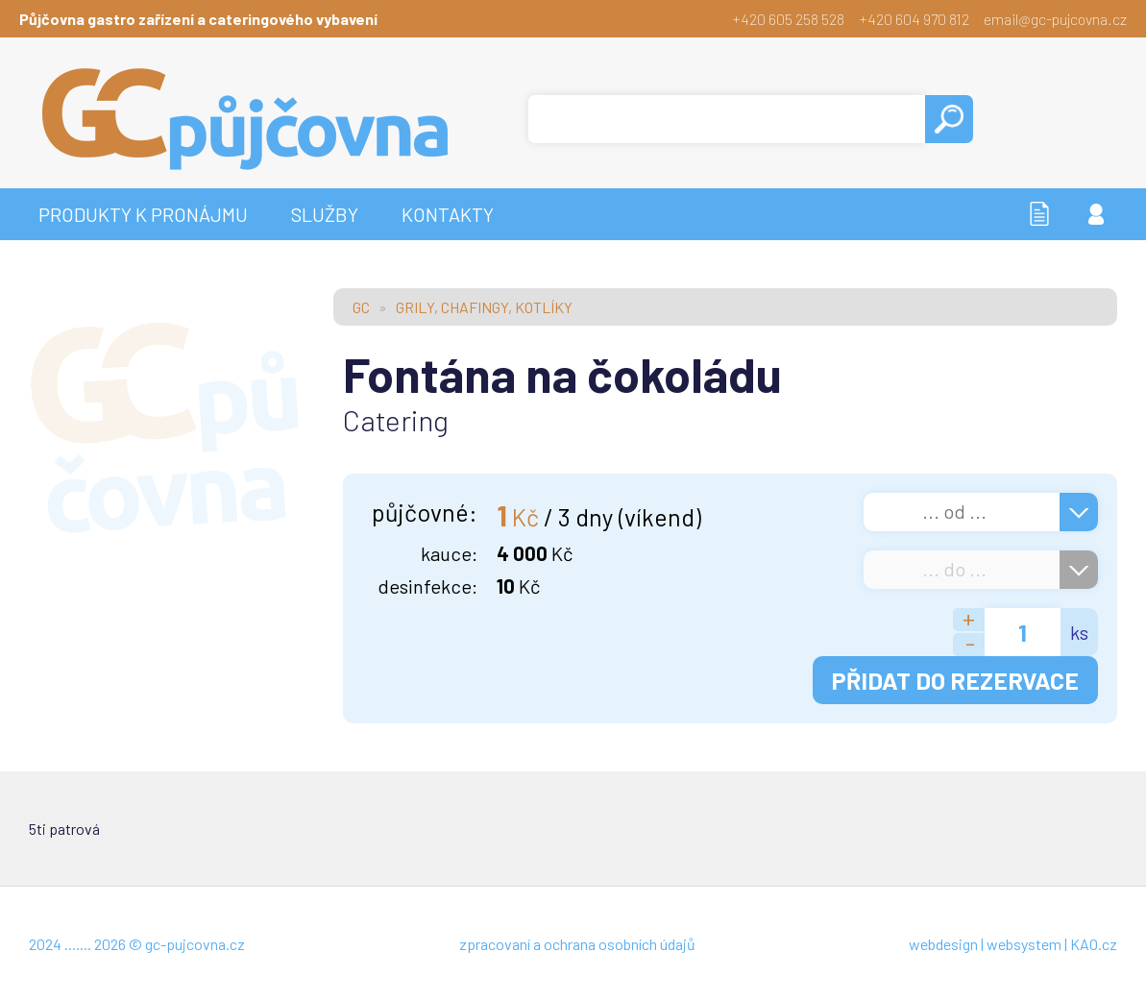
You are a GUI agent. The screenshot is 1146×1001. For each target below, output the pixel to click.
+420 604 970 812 (914, 19)
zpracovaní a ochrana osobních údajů (577, 944)
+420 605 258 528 (788, 19)
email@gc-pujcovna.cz (1055, 19)
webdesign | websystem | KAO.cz (1013, 944)
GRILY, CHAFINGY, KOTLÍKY (484, 307)
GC (361, 307)
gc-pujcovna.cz (195, 944)
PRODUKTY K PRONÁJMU (143, 214)
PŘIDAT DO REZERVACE (955, 680)
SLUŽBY (324, 214)
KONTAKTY (448, 214)
